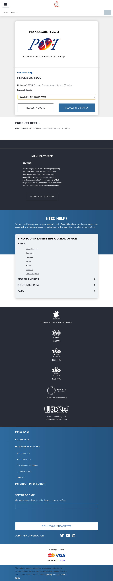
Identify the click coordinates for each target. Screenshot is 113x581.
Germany (29, 253)
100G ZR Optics (23, 453)
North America (28, 279)
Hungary (29, 257)
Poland (29, 265)
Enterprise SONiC (24, 471)
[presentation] (35, 515)
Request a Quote (35, 108)
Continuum (61, 560)
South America (28, 285)
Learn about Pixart (42, 196)
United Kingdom (32, 274)
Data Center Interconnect (27, 465)
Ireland (29, 261)
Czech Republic (32, 249)
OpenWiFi (21, 477)
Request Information (77, 108)
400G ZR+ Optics (24, 459)
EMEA (21, 243)
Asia (21, 290)
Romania (29, 269)
